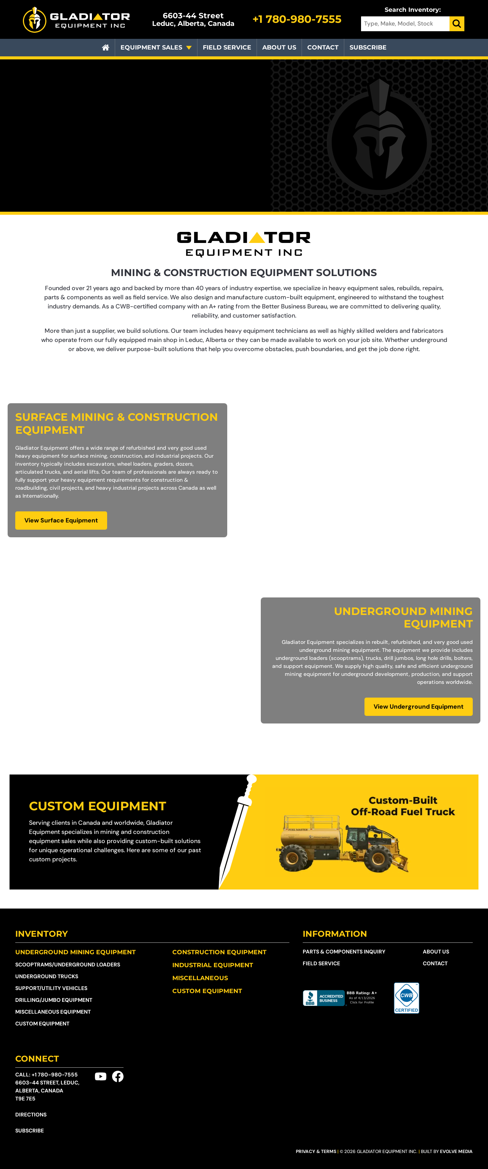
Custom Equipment (97, 805)
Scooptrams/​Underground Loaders (67, 964)
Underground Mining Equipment (75, 952)
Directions (31, 1114)
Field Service (227, 47)
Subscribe (368, 47)
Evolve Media (456, 1151)
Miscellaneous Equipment (53, 1011)
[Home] (105, 47)
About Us (279, 47)
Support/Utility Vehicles (51, 988)
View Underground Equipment (419, 707)
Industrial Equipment (212, 965)
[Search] (457, 24)
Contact (323, 47)
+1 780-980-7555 (55, 1074)
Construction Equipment (219, 952)
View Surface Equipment (61, 520)
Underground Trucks (46, 976)
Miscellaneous (200, 978)
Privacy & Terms (316, 1151)
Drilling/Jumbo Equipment (53, 1000)
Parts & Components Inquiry (344, 951)
